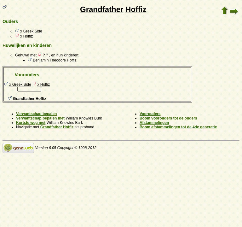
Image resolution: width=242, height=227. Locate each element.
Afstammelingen (154, 122)
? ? (45, 55)
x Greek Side (31, 31)
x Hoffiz (26, 36)
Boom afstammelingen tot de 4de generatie (178, 127)
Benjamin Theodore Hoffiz (54, 60)
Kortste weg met (30, 122)
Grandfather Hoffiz (56, 127)
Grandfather (101, 9)
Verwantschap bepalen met (40, 118)
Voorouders (150, 114)
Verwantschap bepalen (36, 114)
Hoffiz (136, 9)
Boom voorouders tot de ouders (168, 118)
